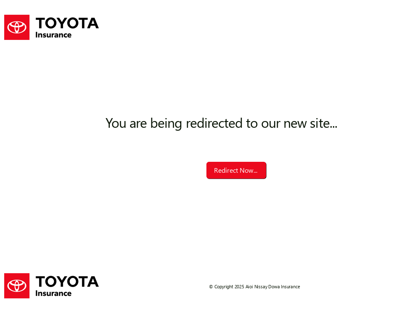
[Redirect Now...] (236, 170)
